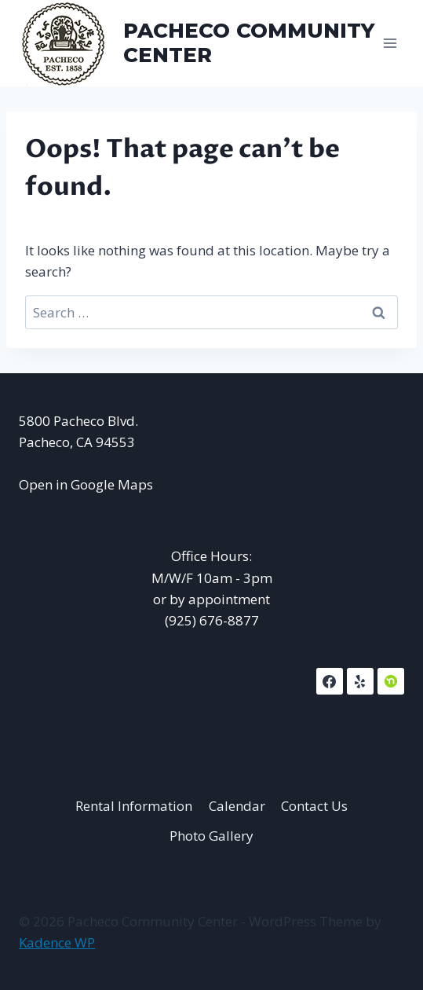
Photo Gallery (211, 836)
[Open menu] (389, 43)
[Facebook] (329, 681)
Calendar (237, 806)
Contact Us (314, 806)
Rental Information (133, 806)
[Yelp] (360, 681)
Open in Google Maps (86, 484)
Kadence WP (57, 942)
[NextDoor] (390, 681)
